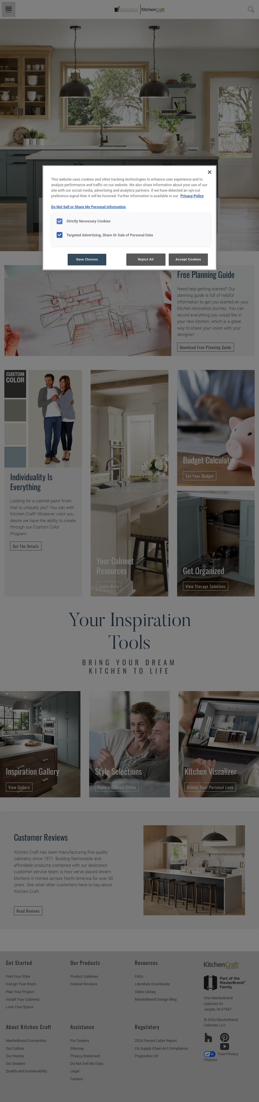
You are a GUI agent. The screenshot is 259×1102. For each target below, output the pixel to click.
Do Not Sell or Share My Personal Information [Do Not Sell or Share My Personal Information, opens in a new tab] (88, 207)
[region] (129, 217)
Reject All (146, 259)
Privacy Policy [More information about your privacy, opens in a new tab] (192, 196)
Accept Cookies (188, 259)
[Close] (209, 172)
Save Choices (87, 259)
